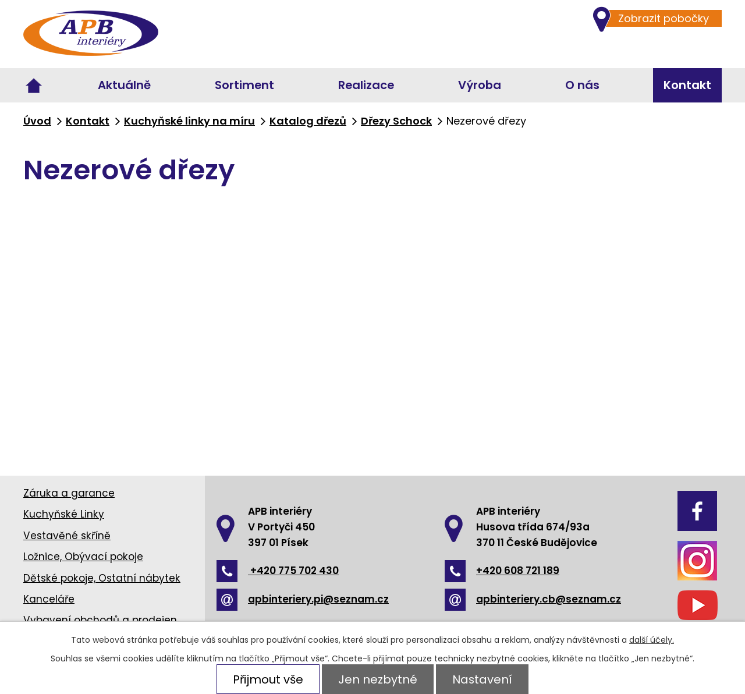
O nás (582, 85)
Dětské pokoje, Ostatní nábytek (101, 578)
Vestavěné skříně (67, 536)
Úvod (33, 85)
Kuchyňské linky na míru (189, 121)
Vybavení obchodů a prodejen (100, 620)
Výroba (479, 85)
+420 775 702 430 (278, 571)
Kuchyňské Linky (63, 514)
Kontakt (687, 85)
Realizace (366, 85)
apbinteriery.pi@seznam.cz (303, 599)
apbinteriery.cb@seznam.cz (533, 599)
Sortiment (244, 85)
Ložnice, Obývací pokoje (83, 557)
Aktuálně (124, 85)
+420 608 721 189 (502, 571)
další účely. (651, 640)
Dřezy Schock (396, 121)
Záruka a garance (69, 493)
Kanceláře (48, 599)
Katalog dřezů (307, 121)
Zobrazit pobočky (657, 18)
